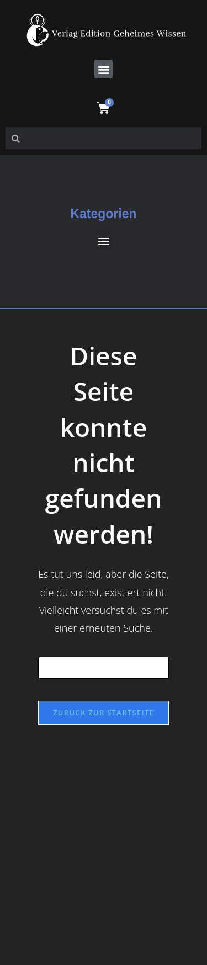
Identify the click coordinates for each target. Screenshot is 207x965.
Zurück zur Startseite (103, 713)
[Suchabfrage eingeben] (103, 668)
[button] (103, 69)
